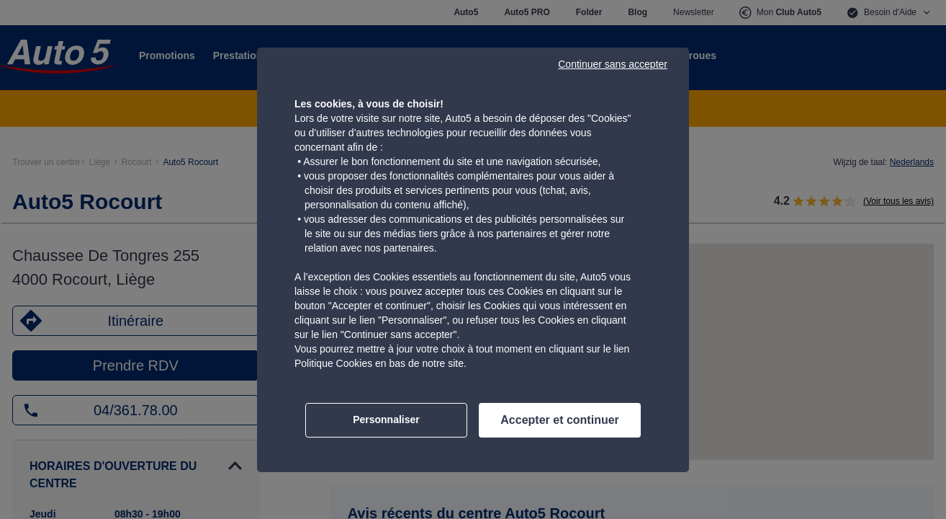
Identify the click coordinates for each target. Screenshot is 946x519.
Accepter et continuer (559, 420)
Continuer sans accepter (612, 64)
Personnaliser (386, 419)
